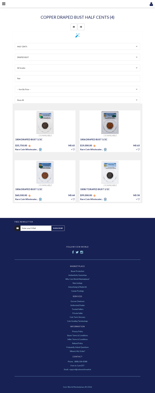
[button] (77, 36)
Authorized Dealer (77, 305)
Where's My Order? (77, 351)
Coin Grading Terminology (77, 321)
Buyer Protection (77, 271)
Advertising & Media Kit (77, 287)
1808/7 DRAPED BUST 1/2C (95, 189)
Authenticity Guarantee (77, 275)
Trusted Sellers (77, 309)
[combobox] (77, 46)
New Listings (77, 283)
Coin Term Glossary (77, 317)
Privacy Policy (77, 331)
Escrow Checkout (77, 301)
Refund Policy (77, 343)
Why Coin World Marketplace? (77, 279)
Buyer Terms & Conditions (77, 335)
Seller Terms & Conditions (77, 339)
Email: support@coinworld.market (77, 369)
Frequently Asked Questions (77, 347)
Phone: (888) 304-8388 (77, 361)
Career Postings (77, 291)
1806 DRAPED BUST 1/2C (93, 139)
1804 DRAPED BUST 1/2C (28, 139)
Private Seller (77, 313)
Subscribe (58, 228)
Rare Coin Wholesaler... (26, 149)
